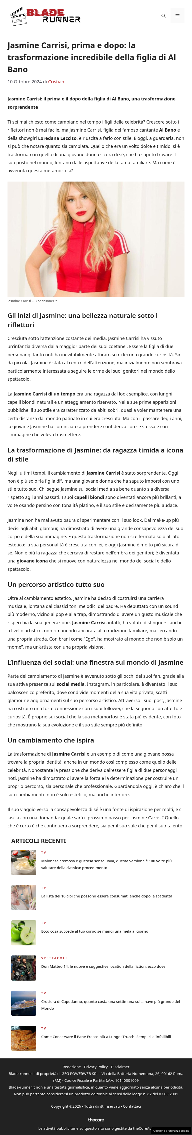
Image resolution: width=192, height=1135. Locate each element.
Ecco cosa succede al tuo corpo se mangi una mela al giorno (94, 931)
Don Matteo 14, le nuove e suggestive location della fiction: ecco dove (103, 966)
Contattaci (132, 1106)
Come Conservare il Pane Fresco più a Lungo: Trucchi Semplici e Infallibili (106, 1036)
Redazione (71, 1066)
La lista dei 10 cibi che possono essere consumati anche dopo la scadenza (106, 895)
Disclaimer (120, 1066)
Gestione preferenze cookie (171, 1130)
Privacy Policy (96, 1066)
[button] (163, 15)
